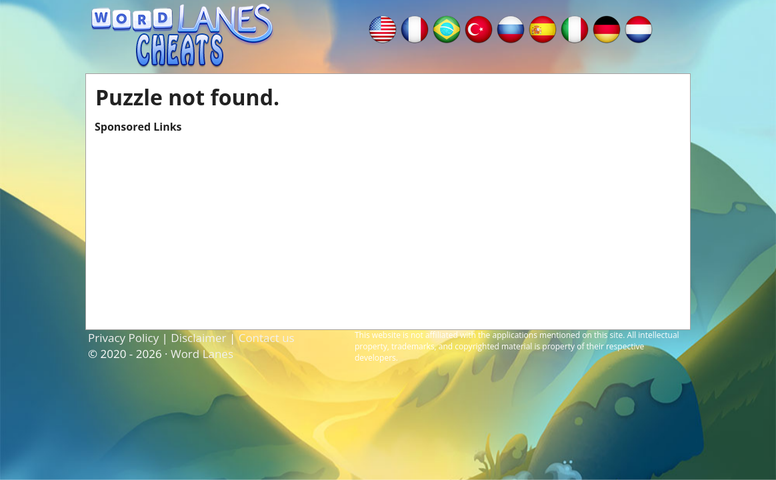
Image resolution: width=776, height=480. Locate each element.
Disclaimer (198, 337)
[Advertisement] (388, 227)
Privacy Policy (123, 337)
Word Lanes (202, 353)
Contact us (267, 337)
